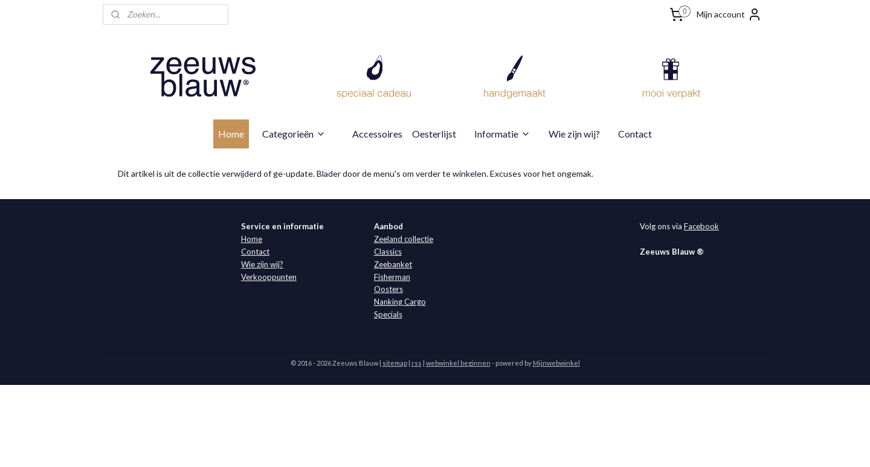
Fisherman (392, 277)
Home (231, 133)
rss (416, 363)
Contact (635, 133)
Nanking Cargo (400, 302)
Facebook (701, 226)
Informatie (502, 133)
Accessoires (377, 133)
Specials (388, 314)
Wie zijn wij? (574, 133)
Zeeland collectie (403, 239)
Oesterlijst (434, 133)
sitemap (394, 363)
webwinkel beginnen (458, 363)
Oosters (388, 289)
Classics (388, 251)
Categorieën (294, 133)
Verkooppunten (269, 277)
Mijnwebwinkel (556, 363)
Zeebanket (393, 264)
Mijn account (729, 14)
